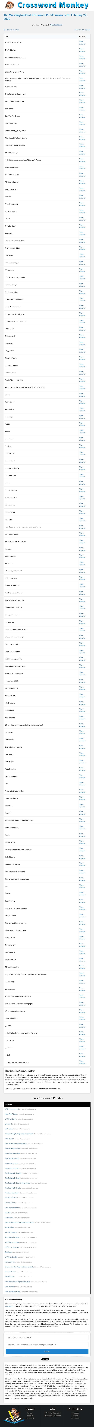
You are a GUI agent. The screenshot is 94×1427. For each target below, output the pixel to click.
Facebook (75, 1413)
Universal (17, 1124)
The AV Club (18, 1277)
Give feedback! (56, 25)
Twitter (75, 1415)
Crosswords (30, 1418)
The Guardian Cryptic (21, 1291)
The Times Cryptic (20, 1163)
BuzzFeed (17, 1252)
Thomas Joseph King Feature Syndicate (27, 1134)
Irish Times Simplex (20, 1242)
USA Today (17, 1129)
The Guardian (18, 1287)
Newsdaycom (18, 1262)
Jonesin (16, 1213)
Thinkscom (17, 1139)
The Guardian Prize (20, 1208)
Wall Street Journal (20, 1109)
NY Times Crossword (52, 1413)
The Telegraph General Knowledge (26, 1183)
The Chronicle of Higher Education (26, 1282)
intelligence (9, 1306)
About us (30, 1415)
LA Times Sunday (19, 1257)
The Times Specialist (21, 1153)
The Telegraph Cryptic (21, 1188)
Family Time (18, 1227)
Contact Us (75, 1418)
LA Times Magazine (20, 1247)
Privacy (30, 1413)
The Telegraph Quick (21, 1178)
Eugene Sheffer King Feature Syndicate (27, 1222)
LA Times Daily (19, 1119)
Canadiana (17, 1217)
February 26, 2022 (11, 30)
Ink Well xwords (19, 1232)
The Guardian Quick (21, 1158)
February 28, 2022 (83, 30)
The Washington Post (21, 1148)
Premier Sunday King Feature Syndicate (28, 1267)
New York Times (19, 1114)
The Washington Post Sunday (24, 1144)
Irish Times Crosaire (20, 1237)
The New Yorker (19, 1198)
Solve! (47, 1351)
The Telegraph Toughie (21, 1173)
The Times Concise (20, 1168)
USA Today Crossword (52, 1415)
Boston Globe (18, 1203)
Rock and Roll (18, 1272)
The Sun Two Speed (20, 1193)
